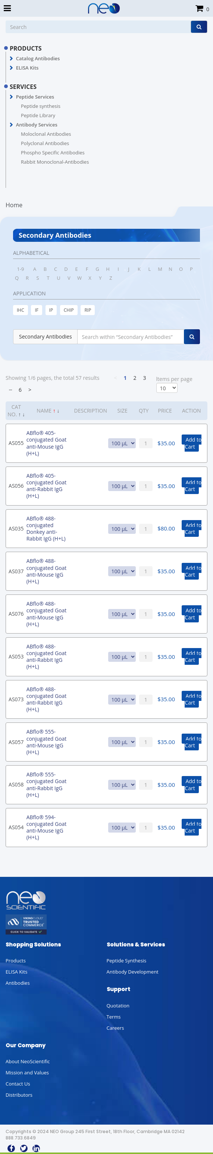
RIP (87, 310)
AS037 (16, 571)
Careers (115, 1028)
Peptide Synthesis (127, 960)
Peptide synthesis (40, 106)
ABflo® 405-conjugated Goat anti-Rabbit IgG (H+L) (46, 486)
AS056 (16, 485)
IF (36, 310)
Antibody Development (133, 971)
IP (51, 310)
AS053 (16, 656)
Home (14, 205)
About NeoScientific (28, 1061)
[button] (11, 59)
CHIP (69, 310)
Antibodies (18, 983)
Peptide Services (35, 96)
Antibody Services (36, 124)
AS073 (16, 699)
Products (16, 960)
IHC (20, 310)
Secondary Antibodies (45, 336)
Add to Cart (193, 443)
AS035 (16, 528)
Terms (114, 1016)
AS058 (16, 784)
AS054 (16, 827)
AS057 (16, 742)
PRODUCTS (26, 48)
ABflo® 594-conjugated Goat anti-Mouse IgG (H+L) (46, 827)
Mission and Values (27, 1072)
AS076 (16, 613)
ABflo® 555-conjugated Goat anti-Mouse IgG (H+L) (46, 742)
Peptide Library (38, 115)
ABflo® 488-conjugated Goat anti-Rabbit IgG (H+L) (46, 656)
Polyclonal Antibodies (45, 143)
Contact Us (18, 1083)
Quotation (118, 1005)
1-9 (20, 269)
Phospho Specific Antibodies (53, 152)
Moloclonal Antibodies (46, 134)
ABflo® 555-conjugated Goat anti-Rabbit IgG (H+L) (46, 784)
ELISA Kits (27, 67)
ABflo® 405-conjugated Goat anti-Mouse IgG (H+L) (46, 443)
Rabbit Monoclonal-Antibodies (55, 161)
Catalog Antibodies (38, 58)
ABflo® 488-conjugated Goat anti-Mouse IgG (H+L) (46, 571)
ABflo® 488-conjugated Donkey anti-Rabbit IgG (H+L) (46, 528)
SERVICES (23, 87)
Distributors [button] (19, 1095)
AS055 (16, 442)
